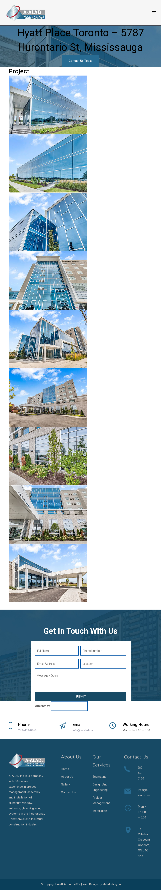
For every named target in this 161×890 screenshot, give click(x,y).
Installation (100, 811)
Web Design (90, 884)
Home (65, 769)
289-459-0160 (27, 730)
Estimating (99, 776)
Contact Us (68, 792)
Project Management (101, 800)
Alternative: (43, 706)
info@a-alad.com (84, 730)
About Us (67, 776)
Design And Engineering (100, 787)
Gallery (65, 784)
